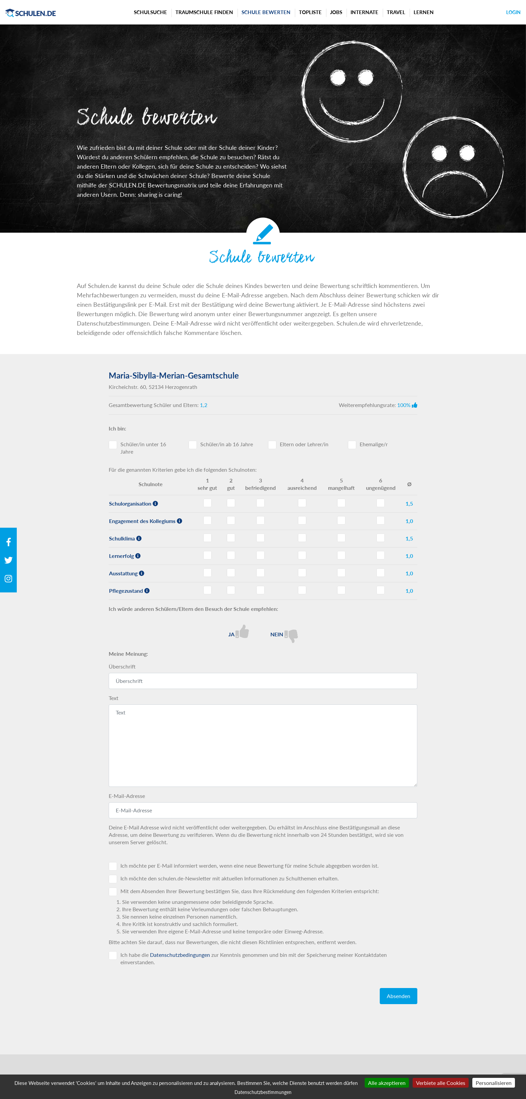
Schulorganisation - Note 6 (380, 503)
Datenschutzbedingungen (180, 954)
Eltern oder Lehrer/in (304, 444)
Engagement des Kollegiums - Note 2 (231, 520)
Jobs (336, 12)
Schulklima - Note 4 (302, 537)
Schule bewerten (266, 12)
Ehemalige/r (374, 444)
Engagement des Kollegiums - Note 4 (302, 520)
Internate (364, 12)
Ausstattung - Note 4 (302, 572)
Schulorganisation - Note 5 (341, 503)
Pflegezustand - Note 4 (302, 590)
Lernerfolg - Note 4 (302, 555)
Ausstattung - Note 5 (341, 572)
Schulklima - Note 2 (231, 537)
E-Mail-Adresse (127, 796)
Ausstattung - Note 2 (231, 572)
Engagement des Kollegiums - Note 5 (341, 520)
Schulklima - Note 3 (260, 537)
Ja (238, 631)
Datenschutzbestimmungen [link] (263, 1092)
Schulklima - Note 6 (380, 537)
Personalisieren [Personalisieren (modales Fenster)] (494, 1083)
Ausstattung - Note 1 (207, 572)
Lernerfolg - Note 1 (207, 555)
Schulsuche (150, 12)
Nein (284, 634)
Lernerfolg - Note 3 (260, 555)
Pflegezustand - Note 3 (260, 590)
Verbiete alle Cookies (440, 1083)
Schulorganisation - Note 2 (231, 503)
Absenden (398, 996)
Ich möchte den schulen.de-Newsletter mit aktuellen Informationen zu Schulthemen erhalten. (229, 878)
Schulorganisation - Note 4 (302, 503)
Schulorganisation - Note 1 (207, 503)
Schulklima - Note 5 (341, 537)
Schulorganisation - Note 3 (260, 503)
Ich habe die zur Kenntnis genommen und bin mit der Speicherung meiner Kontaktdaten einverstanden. (253, 958)
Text (113, 698)
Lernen (424, 12)
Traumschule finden (204, 12)
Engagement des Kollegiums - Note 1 (207, 520)
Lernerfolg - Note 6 (380, 555)
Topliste (310, 12)
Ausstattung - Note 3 (260, 572)
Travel (396, 12)
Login (513, 12)
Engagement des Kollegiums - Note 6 (380, 520)
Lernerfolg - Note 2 (231, 555)
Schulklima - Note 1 (207, 537)
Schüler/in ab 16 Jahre (226, 444)
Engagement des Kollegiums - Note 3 (260, 520)
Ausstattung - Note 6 (380, 572)
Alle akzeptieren (387, 1083)
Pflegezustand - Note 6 (380, 590)
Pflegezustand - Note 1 (207, 590)
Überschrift (122, 666)
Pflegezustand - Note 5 (341, 590)
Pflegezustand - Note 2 (231, 590)
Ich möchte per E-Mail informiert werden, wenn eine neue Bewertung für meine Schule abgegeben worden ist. (249, 865)
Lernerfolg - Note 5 (341, 555)
